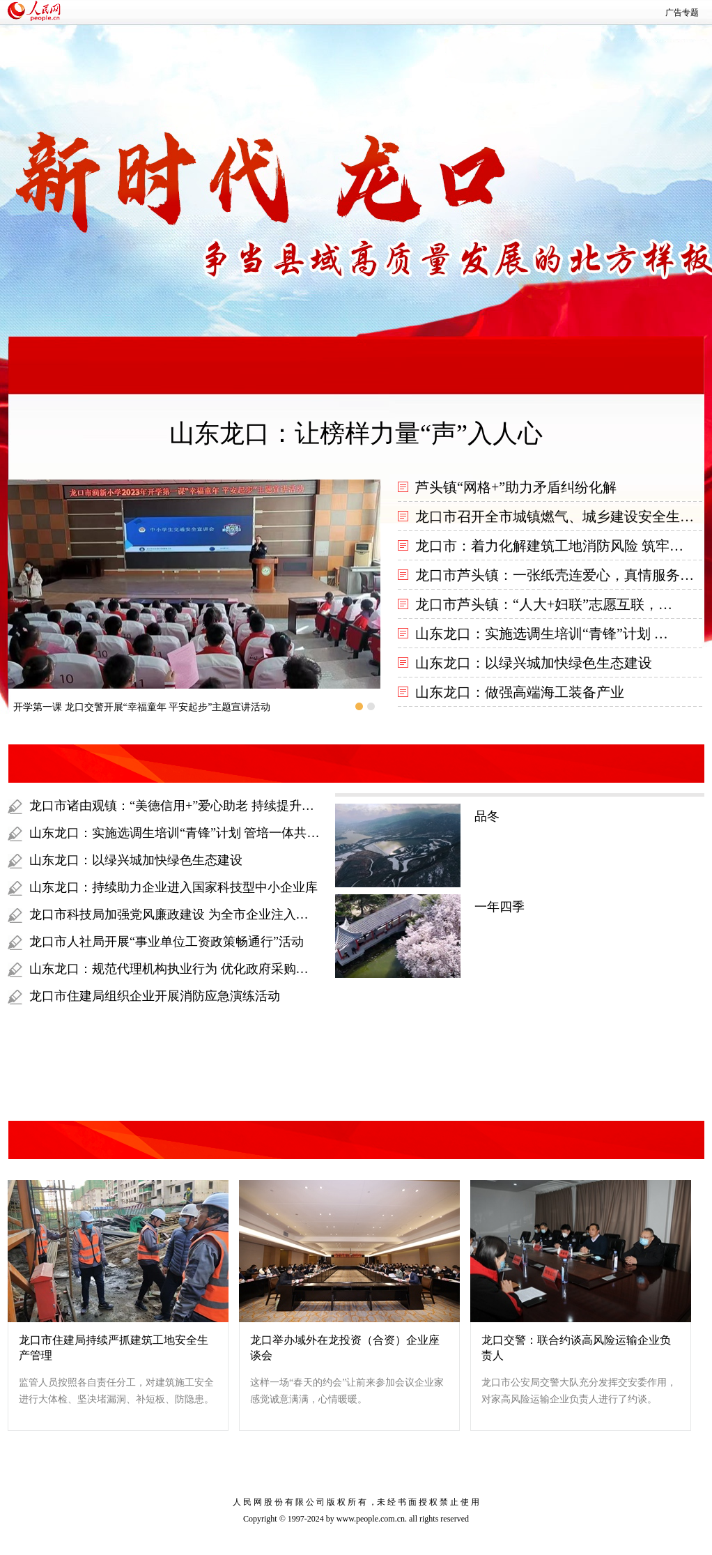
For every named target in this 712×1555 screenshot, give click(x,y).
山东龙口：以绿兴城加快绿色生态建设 (533, 663)
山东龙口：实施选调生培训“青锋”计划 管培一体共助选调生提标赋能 (218, 833)
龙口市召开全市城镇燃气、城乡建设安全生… (554, 516)
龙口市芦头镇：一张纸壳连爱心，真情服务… (554, 575)
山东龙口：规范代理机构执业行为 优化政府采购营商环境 (187, 969)
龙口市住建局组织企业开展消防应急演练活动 (154, 996)
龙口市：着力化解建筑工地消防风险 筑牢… (549, 545)
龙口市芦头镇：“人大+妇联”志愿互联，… (543, 604)
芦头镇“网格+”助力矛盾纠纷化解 (516, 487)
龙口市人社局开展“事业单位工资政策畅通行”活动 (166, 942)
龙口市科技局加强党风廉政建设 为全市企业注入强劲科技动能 (200, 914)
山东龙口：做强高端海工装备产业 (519, 692)
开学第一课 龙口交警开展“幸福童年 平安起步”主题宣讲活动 (141, 707)
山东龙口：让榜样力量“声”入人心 (356, 433)
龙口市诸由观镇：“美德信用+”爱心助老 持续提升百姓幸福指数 (203, 806)
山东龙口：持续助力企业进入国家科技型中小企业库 (173, 887)
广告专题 (682, 12)
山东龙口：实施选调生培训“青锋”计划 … (541, 633)
